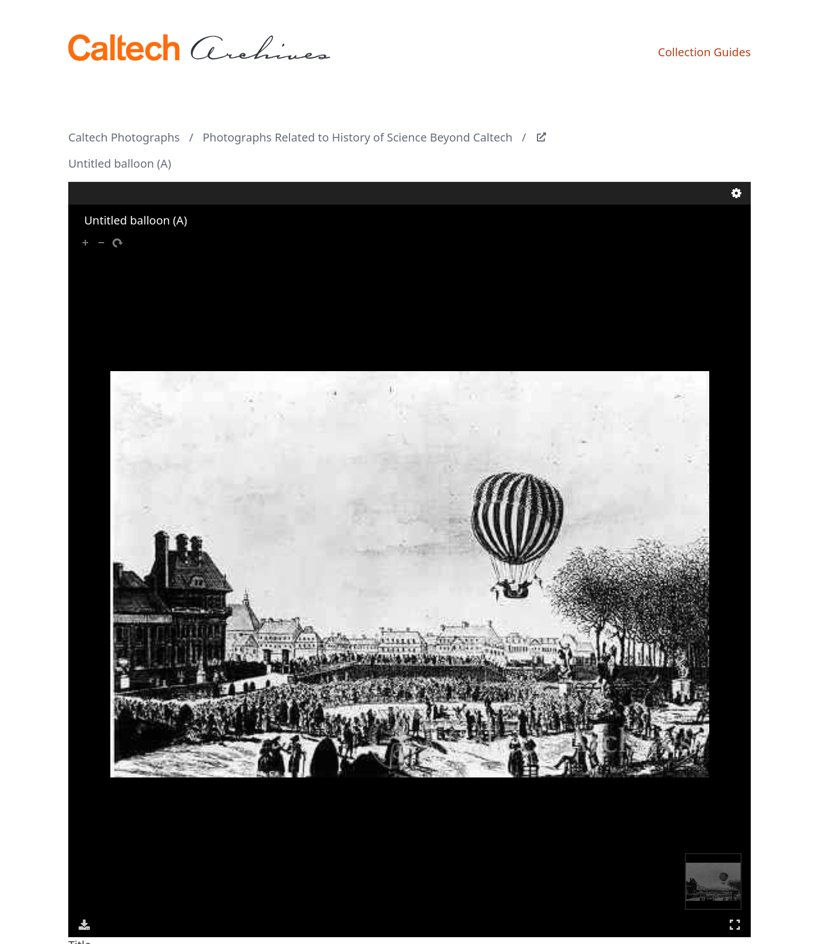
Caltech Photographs (124, 137)
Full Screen (734, 924)
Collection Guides (704, 52)
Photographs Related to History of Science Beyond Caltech (357, 137)
